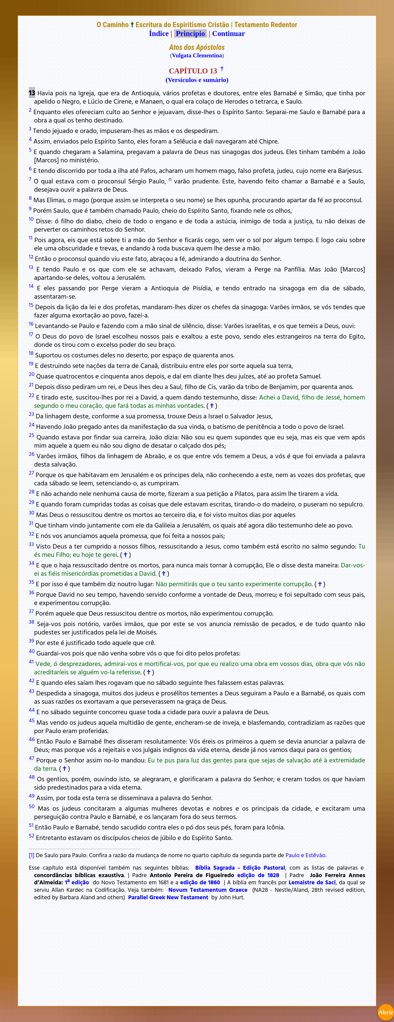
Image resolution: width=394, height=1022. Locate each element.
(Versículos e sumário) (197, 79)
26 (31, 453)
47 (31, 758)
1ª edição (77, 882)
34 (31, 563)
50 (32, 806)
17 (31, 334)
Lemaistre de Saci (312, 882)
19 (31, 363)
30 (31, 512)
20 (32, 374)
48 (32, 776)
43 (31, 691)
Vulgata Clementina (197, 55)
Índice (159, 33)
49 (32, 795)
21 (31, 384)
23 (31, 413)
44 (32, 709)
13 (31, 267)
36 (31, 592)
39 (31, 640)
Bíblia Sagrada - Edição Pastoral (240, 867)
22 (31, 395)
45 (32, 720)
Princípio (190, 33)
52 (31, 835)
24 (32, 424)
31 (31, 523)
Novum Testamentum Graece (208, 889)
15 (31, 304)
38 (31, 621)
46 (32, 739)
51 (31, 825)
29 (31, 502)
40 (32, 651)
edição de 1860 (200, 882)
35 (31, 581)
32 (31, 533)
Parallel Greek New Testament (168, 897)
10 (31, 218)
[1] (31, 855)
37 (31, 611)
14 (31, 285)
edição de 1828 (258, 874)
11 (30, 237)
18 (31, 353)
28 (32, 491)
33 (31, 544)
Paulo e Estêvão (305, 855)
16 (31, 323)
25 (31, 435)
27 (31, 472)
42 (32, 680)
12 (31, 256)
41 (31, 661)
